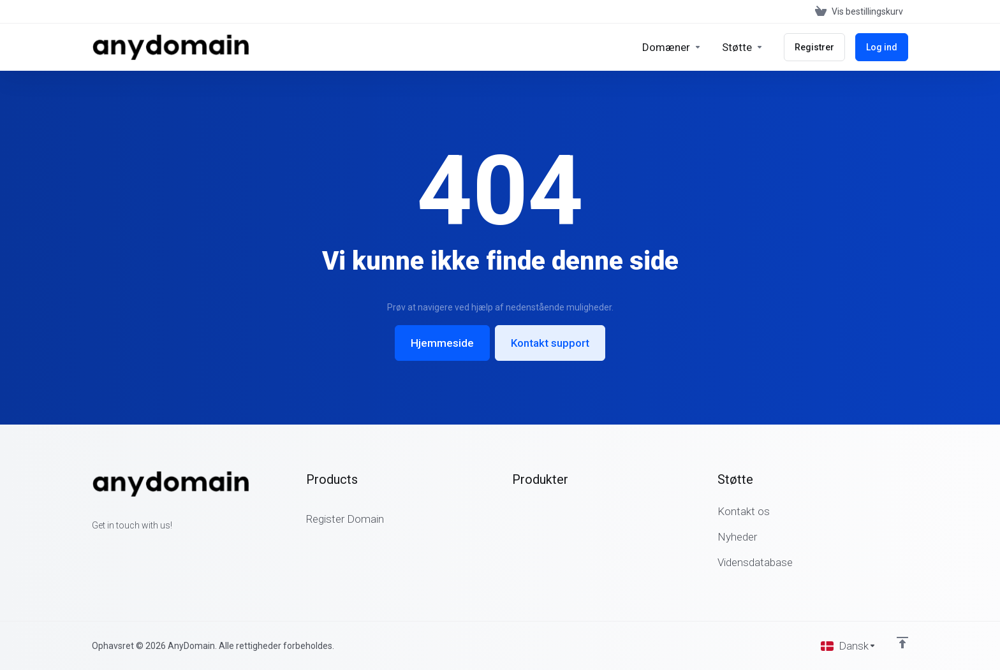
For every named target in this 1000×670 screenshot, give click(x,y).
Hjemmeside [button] (442, 343)
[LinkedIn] (132, 548)
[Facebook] (92, 548)
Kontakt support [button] (550, 343)
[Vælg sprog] (848, 646)
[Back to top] (902, 642)
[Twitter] (112, 548)
